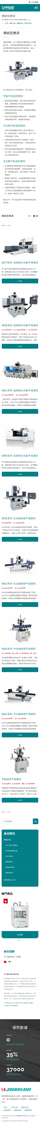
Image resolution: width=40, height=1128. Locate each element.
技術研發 (7, 1110)
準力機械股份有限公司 (21, 1116)
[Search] (17, 821)
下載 (7, 962)
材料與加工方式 (10, 880)
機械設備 (20, 23)
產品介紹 (24, 1107)
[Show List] (37, 215)
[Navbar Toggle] (36, 8)
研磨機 (31, 1003)
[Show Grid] (34, 215)
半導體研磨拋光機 (11, 851)
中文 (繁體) (34, 2)
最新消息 (17, 1110)
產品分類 (13, 23)
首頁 (6, 23)
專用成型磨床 (9, 867)
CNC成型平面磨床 (11, 845)
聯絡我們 (28, 1110)
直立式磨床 (9, 856)
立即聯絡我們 (14, 1005)
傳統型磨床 (28, 23)
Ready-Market (23, 1121)
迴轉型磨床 (9, 862)
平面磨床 (25, 1003)
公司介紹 (14, 1107)
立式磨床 (6, 1005)
